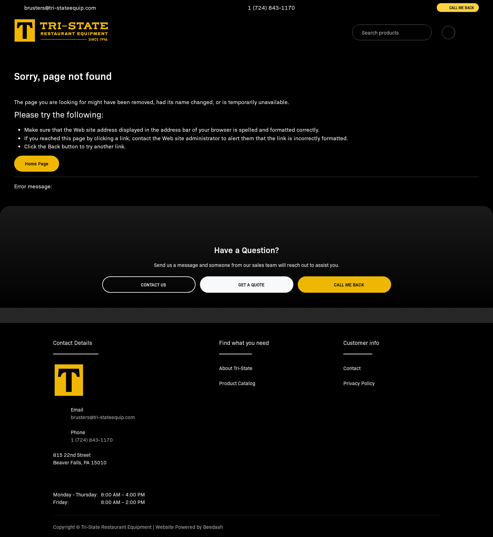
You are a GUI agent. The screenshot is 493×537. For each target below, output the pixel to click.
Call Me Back (458, 7)
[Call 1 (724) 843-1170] (266, 7)
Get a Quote (246, 284)
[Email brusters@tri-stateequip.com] (55, 7)
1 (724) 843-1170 (92, 439)
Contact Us (148, 284)
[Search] (392, 32)
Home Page (36, 163)
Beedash (213, 526)
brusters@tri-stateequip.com (103, 417)
